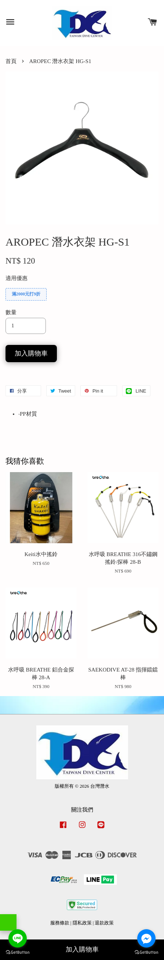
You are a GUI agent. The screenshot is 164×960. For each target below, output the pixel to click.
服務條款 (59, 923)
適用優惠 (17, 278)
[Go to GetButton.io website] (146, 952)
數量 (11, 312)
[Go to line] (17, 938)
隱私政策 (82, 923)
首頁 (11, 61)
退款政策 (104, 923)
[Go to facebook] (146, 938)
